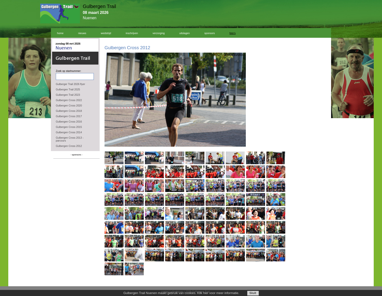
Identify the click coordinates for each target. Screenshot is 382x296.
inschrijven (132, 33)
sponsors (209, 33)
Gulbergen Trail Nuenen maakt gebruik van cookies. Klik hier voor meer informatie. (181, 293)
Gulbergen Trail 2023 (68, 94)
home (60, 33)
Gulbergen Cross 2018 (69, 110)
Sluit (252, 293)
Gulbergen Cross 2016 (69, 121)
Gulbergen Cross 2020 (69, 105)
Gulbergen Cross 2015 (69, 126)
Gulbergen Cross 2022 (69, 100)
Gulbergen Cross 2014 (69, 132)
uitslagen (184, 33)
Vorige (229, 54)
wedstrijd (106, 33)
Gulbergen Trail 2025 (68, 89)
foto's (232, 33)
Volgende (240, 54)
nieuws (82, 33)
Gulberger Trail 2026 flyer (70, 84)
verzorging (159, 33)
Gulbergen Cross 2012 (69, 145)
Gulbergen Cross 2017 (69, 116)
